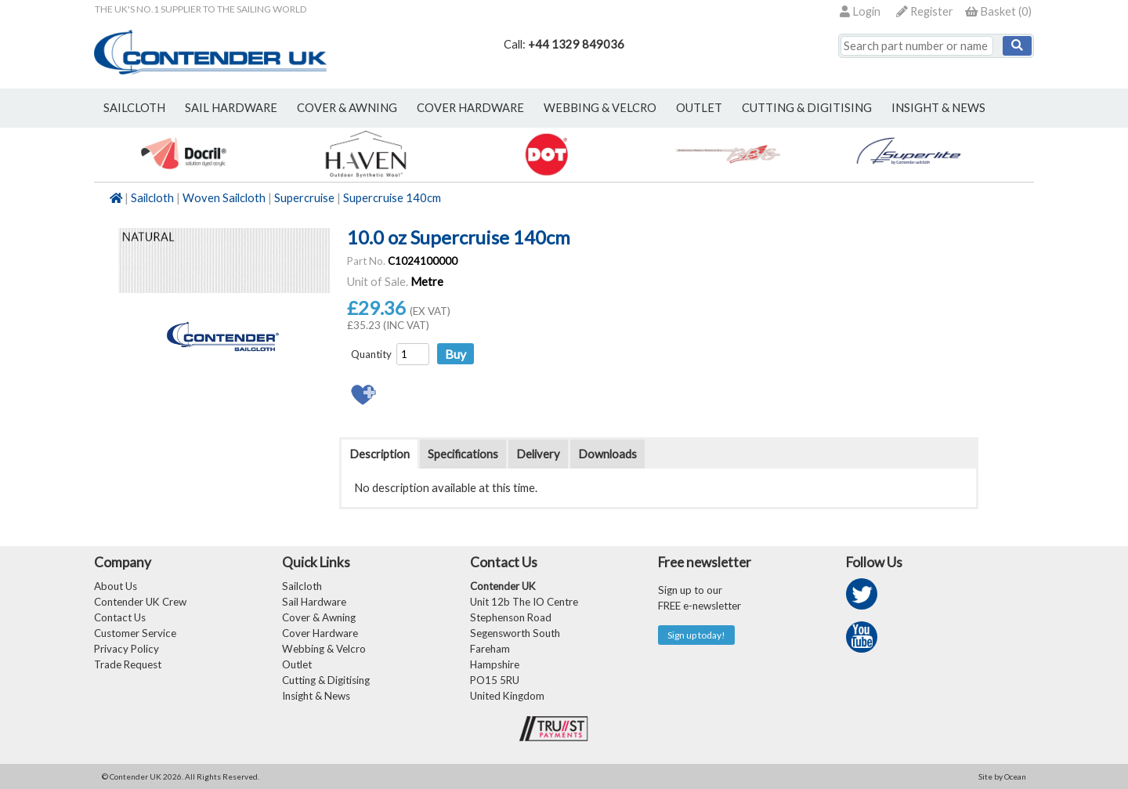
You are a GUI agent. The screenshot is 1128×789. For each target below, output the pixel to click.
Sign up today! (696, 635)
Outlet (297, 664)
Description (379, 454)
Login (860, 11)
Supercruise (304, 197)
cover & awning (347, 107)
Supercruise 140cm (392, 197)
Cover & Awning (319, 617)
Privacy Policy (126, 648)
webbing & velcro (600, 107)
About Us (115, 586)
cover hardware (470, 107)
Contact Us (120, 617)
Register (924, 11)
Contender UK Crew (140, 601)
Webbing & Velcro (324, 648)
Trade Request (127, 664)
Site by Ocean (1002, 776)
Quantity (371, 354)
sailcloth (134, 107)
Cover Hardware (320, 633)
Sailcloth (152, 197)
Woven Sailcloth (224, 197)
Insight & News (938, 107)
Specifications (463, 454)
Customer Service (135, 633)
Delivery (538, 454)
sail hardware (231, 107)
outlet (699, 107)
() (998, 11)
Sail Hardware (314, 601)
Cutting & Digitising (807, 107)
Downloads (607, 454)
